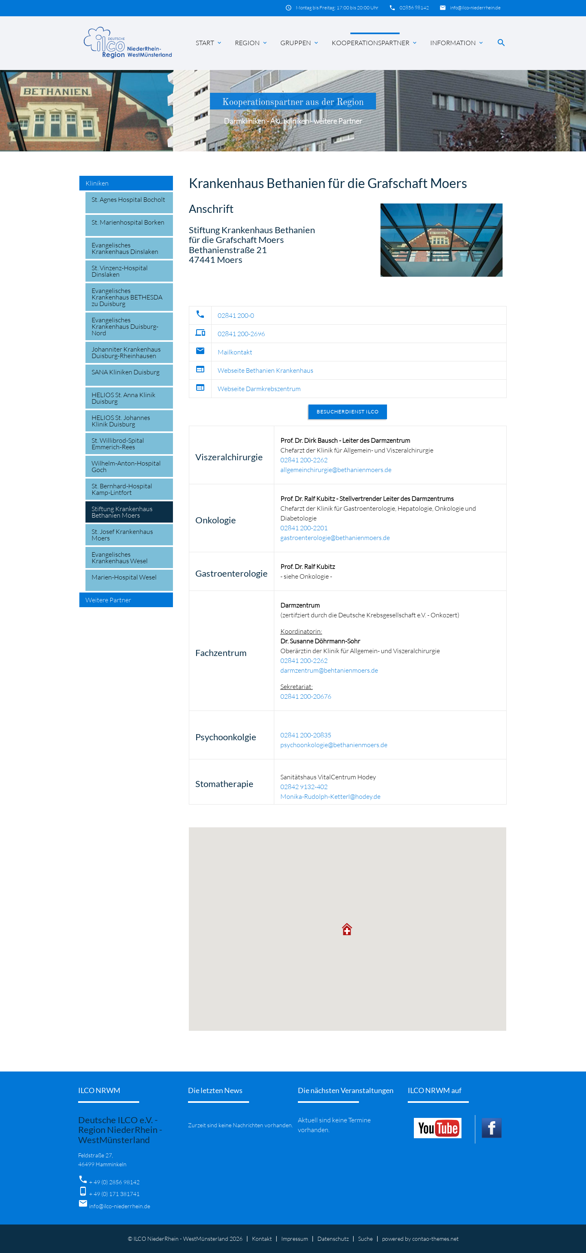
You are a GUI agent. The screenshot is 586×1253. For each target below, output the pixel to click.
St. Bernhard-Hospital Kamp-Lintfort (122, 489)
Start (209, 43)
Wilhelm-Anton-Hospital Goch (126, 466)
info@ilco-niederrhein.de (475, 7)
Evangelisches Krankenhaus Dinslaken (125, 248)
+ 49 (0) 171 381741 (114, 1193)
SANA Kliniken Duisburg (126, 372)
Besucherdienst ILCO (348, 412)
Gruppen (299, 43)
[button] (347, 929)
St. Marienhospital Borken (128, 222)
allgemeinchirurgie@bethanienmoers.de (335, 470)
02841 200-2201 (304, 528)
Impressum (294, 1238)
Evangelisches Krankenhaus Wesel (120, 557)
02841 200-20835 (305, 735)
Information (457, 43)
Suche (365, 1238)
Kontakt (262, 1238)
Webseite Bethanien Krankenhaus (265, 370)
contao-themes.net (435, 1238)
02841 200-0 (236, 315)
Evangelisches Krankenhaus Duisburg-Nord (125, 326)
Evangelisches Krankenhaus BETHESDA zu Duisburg (127, 297)
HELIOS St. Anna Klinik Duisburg (123, 398)
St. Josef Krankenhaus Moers (122, 534)
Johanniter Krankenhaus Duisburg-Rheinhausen (126, 352)
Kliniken (97, 183)
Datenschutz (333, 1238)
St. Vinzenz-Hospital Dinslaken (120, 271)
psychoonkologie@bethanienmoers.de (333, 745)
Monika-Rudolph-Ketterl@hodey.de (330, 796)
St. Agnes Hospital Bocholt (128, 199)
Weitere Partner (108, 600)
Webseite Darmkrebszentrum (259, 389)
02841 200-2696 (241, 334)
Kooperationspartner (375, 43)
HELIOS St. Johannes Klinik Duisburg (121, 420)
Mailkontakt (235, 352)
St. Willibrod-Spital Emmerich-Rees (118, 443)
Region (251, 43)
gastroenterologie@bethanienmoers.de (335, 538)
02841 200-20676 (305, 696)
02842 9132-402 (304, 787)
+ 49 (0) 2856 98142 (114, 1182)
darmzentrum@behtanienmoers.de (329, 670)
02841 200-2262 (304, 460)
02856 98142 (414, 7)
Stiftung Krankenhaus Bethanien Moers (122, 512)
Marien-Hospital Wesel (124, 577)
